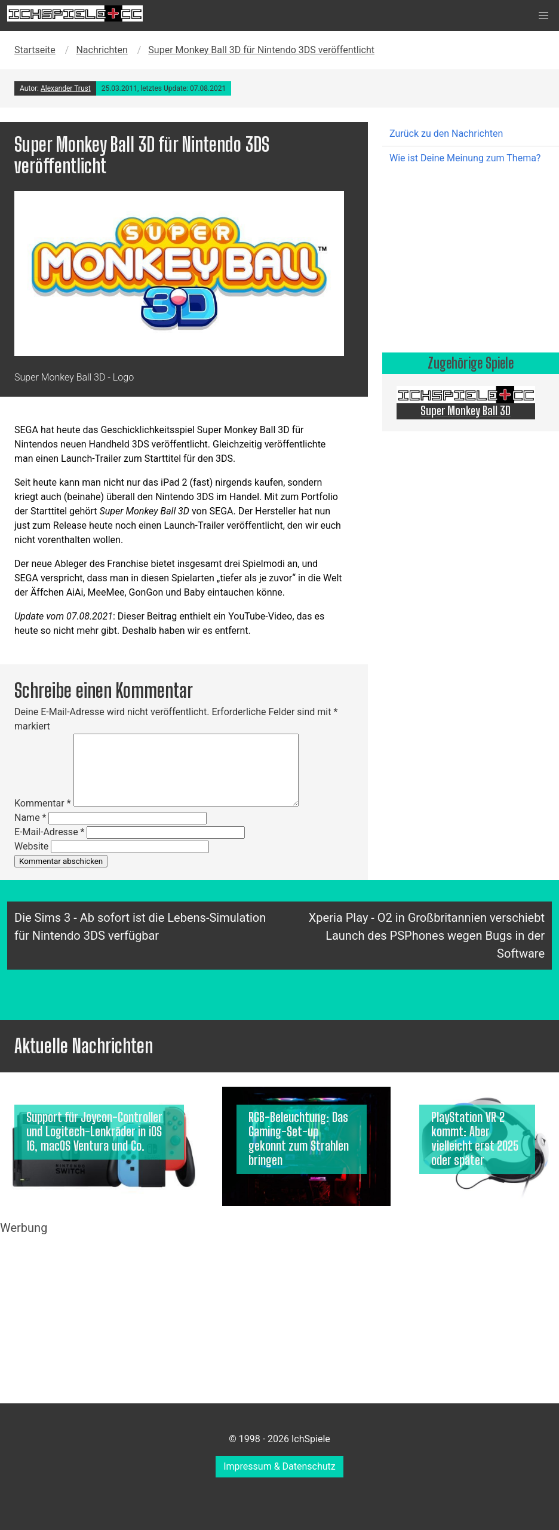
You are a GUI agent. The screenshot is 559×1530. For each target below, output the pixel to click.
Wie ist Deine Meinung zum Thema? (464, 158)
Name (30, 817)
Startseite (35, 50)
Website (31, 846)
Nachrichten (101, 50)
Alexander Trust (66, 88)
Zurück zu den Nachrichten (446, 133)
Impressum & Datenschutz (279, 1466)
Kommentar (42, 803)
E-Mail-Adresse (49, 832)
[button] (543, 15)
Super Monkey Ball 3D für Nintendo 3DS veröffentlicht (261, 50)
